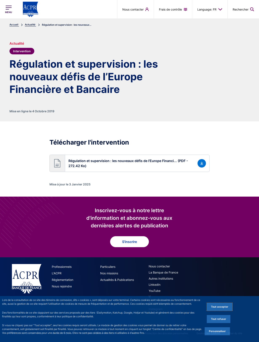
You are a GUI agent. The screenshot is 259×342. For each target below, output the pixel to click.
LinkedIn (154, 284)
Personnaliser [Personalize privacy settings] (217, 331)
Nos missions (109, 273)
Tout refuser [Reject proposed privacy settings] (218, 319)
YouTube (154, 290)
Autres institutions (161, 278)
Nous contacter (159, 266)
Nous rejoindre (62, 286)
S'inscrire (129, 242)
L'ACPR (56, 273)
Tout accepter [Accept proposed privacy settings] (219, 306)
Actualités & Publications (117, 280)
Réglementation (62, 280)
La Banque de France (163, 272)
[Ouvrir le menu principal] (8, 9)
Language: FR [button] (209, 9)
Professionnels (62, 266)
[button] (129, 163)
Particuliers (107, 266)
